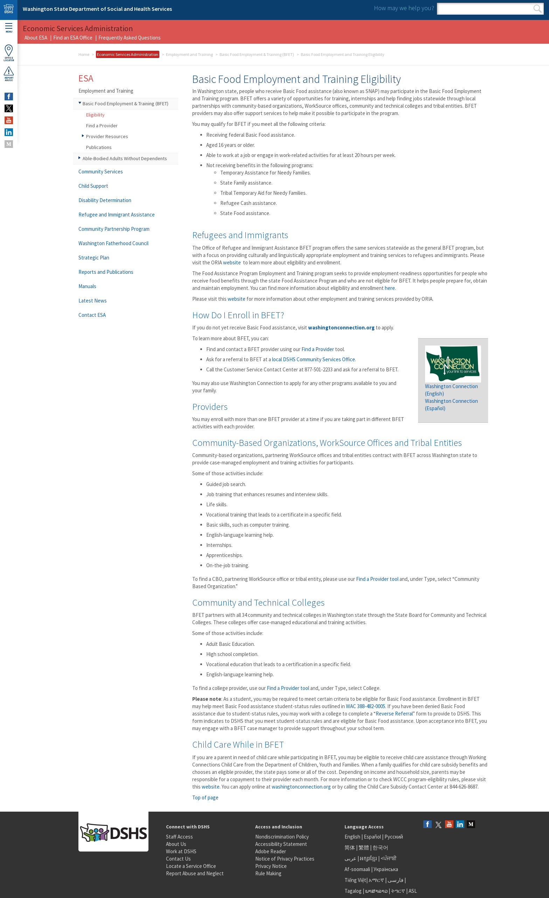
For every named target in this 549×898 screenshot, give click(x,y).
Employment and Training (189, 54)
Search (537, 9)
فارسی (395, 880)
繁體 (364, 847)
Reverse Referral (394, 713)
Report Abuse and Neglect (195, 873)
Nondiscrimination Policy (282, 836)
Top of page (205, 797)
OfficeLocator (9, 53)
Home (83, 54)
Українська (386, 869)
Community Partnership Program (114, 229)
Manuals (87, 286)
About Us (176, 844)
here (390, 288)
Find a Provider (317, 349)
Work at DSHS (181, 851)
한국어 (380, 847)
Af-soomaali (357, 869)
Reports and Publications (105, 272)
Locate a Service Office (191, 866)
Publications (99, 147)
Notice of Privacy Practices (284, 858)
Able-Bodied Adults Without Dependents (125, 158)
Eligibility (95, 115)
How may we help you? (404, 8)
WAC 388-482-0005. (366, 706)
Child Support (93, 186)
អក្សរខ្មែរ (368, 858)
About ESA (36, 37)
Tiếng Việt (355, 880)
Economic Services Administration (127, 54)
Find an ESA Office (72, 37)
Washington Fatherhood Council (113, 243)
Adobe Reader (270, 851)
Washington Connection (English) (453, 386)
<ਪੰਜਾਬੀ (389, 858)
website (232, 262)
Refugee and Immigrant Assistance (116, 214)
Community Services (100, 171)
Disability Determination (104, 200)
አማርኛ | (378, 880)
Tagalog (353, 891)
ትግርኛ (398, 891)
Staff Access (179, 836)
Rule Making (268, 873)
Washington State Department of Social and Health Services (97, 8)
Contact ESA (92, 315)
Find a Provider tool (377, 579)
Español (372, 836)
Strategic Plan (93, 257)
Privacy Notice (271, 866)
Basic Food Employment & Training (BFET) (257, 54)
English (353, 836)
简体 (350, 847)
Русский (393, 836)
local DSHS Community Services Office (313, 359)
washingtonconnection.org (301, 786)
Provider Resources (107, 136)
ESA (85, 78)
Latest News (92, 300)
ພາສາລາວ (376, 891)
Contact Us (178, 858)
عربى (350, 858)
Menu (8, 28)
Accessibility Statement (281, 844)
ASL (413, 891)
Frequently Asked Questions (129, 37)
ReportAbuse (9, 74)
